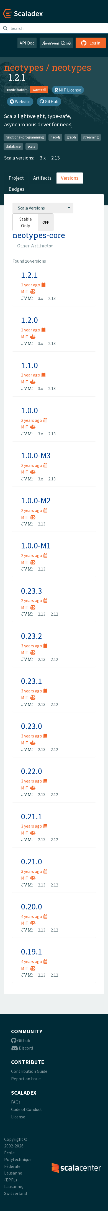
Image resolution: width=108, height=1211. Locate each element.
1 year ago (33, 284)
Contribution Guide (29, 1071)
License (18, 1117)
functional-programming (25, 137)
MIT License (68, 90)
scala (31, 146)
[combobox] (42, 208)
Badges (16, 189)
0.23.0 (31, 726)
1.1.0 (29, 365)
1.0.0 (29, 410)
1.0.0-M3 (36, 455)
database (13, 146)
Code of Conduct (26, 1109)
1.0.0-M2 (36, 500)
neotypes (24, 67)
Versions (69, 178)
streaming (91, 137)
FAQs (15, 1102)
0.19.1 (31, 951)
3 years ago (34, 645)
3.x (43, 158)
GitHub (49, 101)
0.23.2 (31, 636)
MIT (28, 291)
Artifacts (42, 178)
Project (16, 178)
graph (71, 137)
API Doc (27, 43)
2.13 (55, 158)
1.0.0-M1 (36, 545)
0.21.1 (31, 816)
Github (20, 1040)
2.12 (54, 614)
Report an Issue (26, 1078)
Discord (22, 1048)
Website (20, 101)
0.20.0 (31, 906)
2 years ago (34, 420)
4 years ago (34, 916)
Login (90, 43)
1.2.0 (29, 320)
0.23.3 (31, 590)
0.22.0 (31, 771)
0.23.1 (31, 681)
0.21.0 (31, 861)
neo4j (55, 137)
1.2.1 (29, 275)
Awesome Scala (56, 42)
